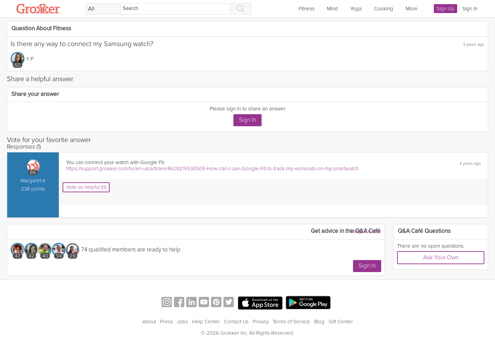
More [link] (412, 9)
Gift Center (341, 322)
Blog (319, 322)
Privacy (260, 322)
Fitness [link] (307, 9)
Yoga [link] (356, 9)
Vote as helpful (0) (86, 187)
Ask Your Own (441, 257)
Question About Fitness (41, 29)
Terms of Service (291, 322)
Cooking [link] (383, 9)
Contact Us (236, 322)
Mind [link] (332, 9)
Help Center (365, 231)
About (149, 322)
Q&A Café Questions (424, 231)
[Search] (175, 8)
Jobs (182, 322)
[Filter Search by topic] (103, 8)
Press (166, 322)
